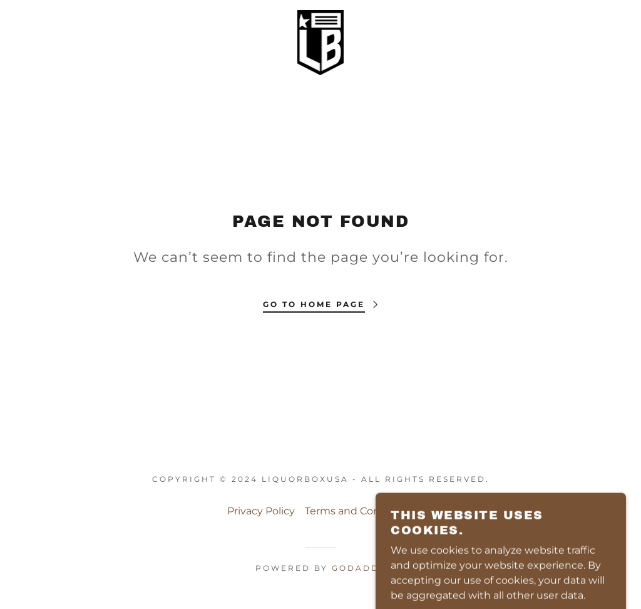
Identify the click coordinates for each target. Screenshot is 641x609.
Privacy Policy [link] (261, 511)
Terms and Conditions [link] (359, 511)
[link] (320, 42)
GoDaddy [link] (359, 568)
